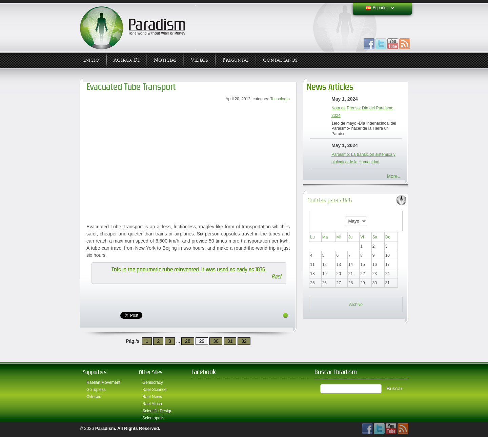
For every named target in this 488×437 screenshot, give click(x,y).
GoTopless (96, 389)
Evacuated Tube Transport (131, 87)
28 (187, 341)
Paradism (105, 428)
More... (394, 176)
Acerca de (127, 60)
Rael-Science (154, 389)
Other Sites (150, 372)
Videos (199, 60)
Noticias (165, 60)
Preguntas (235, 60)
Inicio (91, 60)
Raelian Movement (103, 382)
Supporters (94, 372)
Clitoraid (93, 396)
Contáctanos (280, 60)
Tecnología (280, 99)
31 (230, 341)
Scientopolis (153, 418)
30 (216, 341)
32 (244, 341)
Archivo (356, 304)
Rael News (152, 396)
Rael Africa (152, 403)
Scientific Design (157, 411)
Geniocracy (152, 382)
